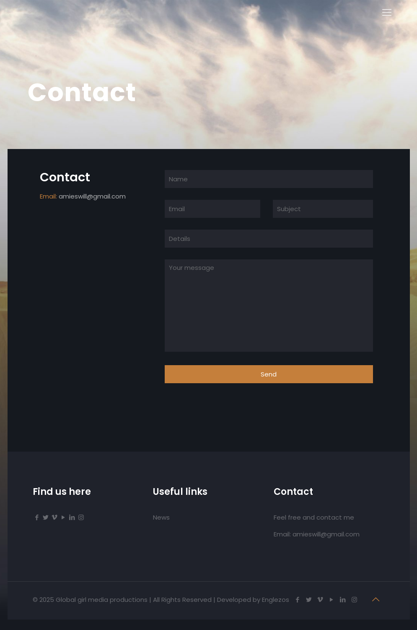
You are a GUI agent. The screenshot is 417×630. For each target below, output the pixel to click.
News (161, 517)
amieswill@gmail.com (92, 196)
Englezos (275, 599)
